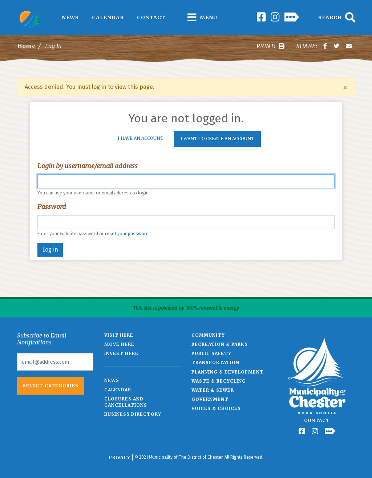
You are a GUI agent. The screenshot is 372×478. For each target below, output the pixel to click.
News (70, 17)
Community (208, 335)
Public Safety (211, 353)
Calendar (108, 17)
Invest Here (121, 353)
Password (51, 206)
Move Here (119, 344)
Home (26, 46)
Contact (151, 17)
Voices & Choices (216, 408)
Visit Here (118, 335)
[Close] (345, 87)
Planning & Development (227, 372)
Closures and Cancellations (125, 402)
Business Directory (132, 414)
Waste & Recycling (218, 381)
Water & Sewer (212, 390)
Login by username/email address (87, 166)
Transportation (215, 362)
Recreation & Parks (219, 344)
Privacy (119, 457)
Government (210, 399)
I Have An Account (140, 138)
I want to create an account (217, 138)
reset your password (127, 233)
